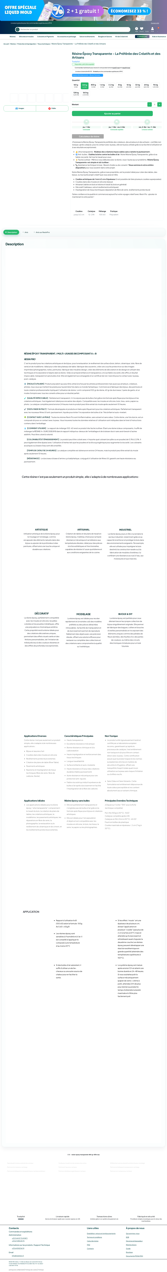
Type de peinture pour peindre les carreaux (20, 1163)
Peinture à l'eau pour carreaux (68, 1167)
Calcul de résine (92, 1241)
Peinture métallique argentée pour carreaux (72, 1171)
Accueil (6, 44)
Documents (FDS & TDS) (134, 1256)
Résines (13, 36)
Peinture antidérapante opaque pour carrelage (124, 1167)
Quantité (76, 80)
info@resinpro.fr (18, 1256)
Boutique (129, 1252)
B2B (127, 1237)
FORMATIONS (142, 36)
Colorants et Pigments (45, 36)
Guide (128, 1248)
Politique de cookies (31, 1269)
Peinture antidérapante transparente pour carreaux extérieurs (26, 1171)
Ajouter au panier (112, 113)
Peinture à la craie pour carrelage (17, 1167)
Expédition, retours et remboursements (101, 1233)
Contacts (90, 1248)
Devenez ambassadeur (134, 1241)
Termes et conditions (94, 1237)
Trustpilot (100, 23)
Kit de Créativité (121, 36)
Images (20, 108)
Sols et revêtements (87, 36)
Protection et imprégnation (26, 44)
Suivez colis (153, 23)
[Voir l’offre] (83, 10)
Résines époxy (131, 1245)
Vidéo (52, 108)
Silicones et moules (26, 36)
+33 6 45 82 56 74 (18, 1248)
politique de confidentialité (17, 1269)
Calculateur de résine (87, 136)
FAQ (88, 1245)
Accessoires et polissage (66, 36)
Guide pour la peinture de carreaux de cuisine (72, 1163)
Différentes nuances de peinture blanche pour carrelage (127, 1163)
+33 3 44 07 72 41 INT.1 (20, 1238)
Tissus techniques (44, 44)
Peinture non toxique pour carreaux (121, 1171)
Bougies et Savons (105, 36)
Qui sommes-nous (132, 1233)
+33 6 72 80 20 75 (18, 1241)
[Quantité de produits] (154, 104)
